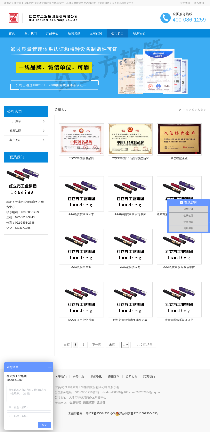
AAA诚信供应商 (130, 267)
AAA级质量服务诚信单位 (179, 267)
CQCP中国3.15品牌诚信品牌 (130, 158)
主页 (185, 109)
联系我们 (199, 2)
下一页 (96, 344)
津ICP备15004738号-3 (100, 413)
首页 (12, 33)
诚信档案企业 (179, 158)
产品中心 (52, 33)
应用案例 (96, 33)
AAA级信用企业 (81, 267)
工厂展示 (15, 121)
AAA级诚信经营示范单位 (130, 214)
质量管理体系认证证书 (179, 320)
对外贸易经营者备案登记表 (130, 320)
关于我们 (185, 2)
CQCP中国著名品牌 (81, 158)
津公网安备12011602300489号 (137, 413)
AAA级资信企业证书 (81, 214)
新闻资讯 (74, 33)
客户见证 (15, 140)
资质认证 (15, 130)
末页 (112, 344)
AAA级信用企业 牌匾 (81, 320)
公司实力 (117, 33)
